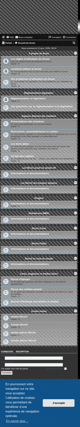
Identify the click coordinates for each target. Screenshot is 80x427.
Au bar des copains (22, 156)
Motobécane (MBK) (39, 213)
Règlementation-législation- (39, 93)
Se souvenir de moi (56, 368)
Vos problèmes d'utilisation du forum (33, 79)
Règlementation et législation (28, 98)
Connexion (7, 351)
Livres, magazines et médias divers (39, 274)
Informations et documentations (30, 173)
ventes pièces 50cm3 (23, 332)
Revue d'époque (20, 279)
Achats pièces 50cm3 (23, 340)
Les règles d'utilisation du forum (30, 58)
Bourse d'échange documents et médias (35, 301)
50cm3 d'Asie (39, 228)
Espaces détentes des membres (39, 116)
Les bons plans (20, 143)
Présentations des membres (27, 121)
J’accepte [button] (58, 402)
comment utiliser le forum (26, 69)
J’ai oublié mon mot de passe (14, 368)
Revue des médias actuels (26, 289)
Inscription (22, 351)
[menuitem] (10, 37)
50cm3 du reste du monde (39, 258)
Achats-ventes (39, 311)
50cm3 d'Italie (39, 243)
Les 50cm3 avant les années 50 (39, 168)
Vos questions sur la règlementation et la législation (42, 106)
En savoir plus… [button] (17, 421)
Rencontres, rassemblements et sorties (34, 131)
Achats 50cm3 (19, 324)
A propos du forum (39, 53)
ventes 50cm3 (19, 316)
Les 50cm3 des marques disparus (39, 183)
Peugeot (38, 198)
